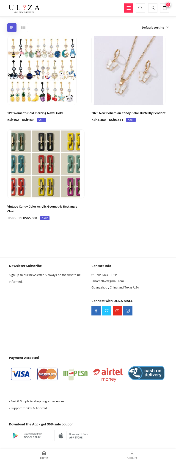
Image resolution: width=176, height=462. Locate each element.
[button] (165, 8)
